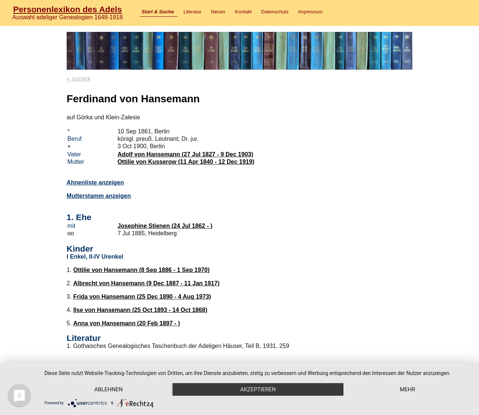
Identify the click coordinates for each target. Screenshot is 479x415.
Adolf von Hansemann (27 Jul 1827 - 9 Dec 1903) (185, 154)
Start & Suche (158, 11)
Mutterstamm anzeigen (99, 196)
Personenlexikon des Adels (67, 9)
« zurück (79, 79)
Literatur (192, 11)
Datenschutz (275, 11)
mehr (407, 389)
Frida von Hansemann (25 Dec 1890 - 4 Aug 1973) (142, 296)
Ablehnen (108, 389)
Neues (218, 11)
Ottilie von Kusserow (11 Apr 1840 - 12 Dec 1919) (185, 162)
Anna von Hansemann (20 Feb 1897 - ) (126, 323)
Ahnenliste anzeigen (95, 182)
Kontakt (243, 11)
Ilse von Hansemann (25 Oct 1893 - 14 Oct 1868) (140, 310)
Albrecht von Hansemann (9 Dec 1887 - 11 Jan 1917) (146, 283)
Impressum (310, 11)
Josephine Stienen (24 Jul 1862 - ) (164, 226)
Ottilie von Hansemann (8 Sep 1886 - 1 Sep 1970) (141, 270)
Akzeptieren (258, 389)
